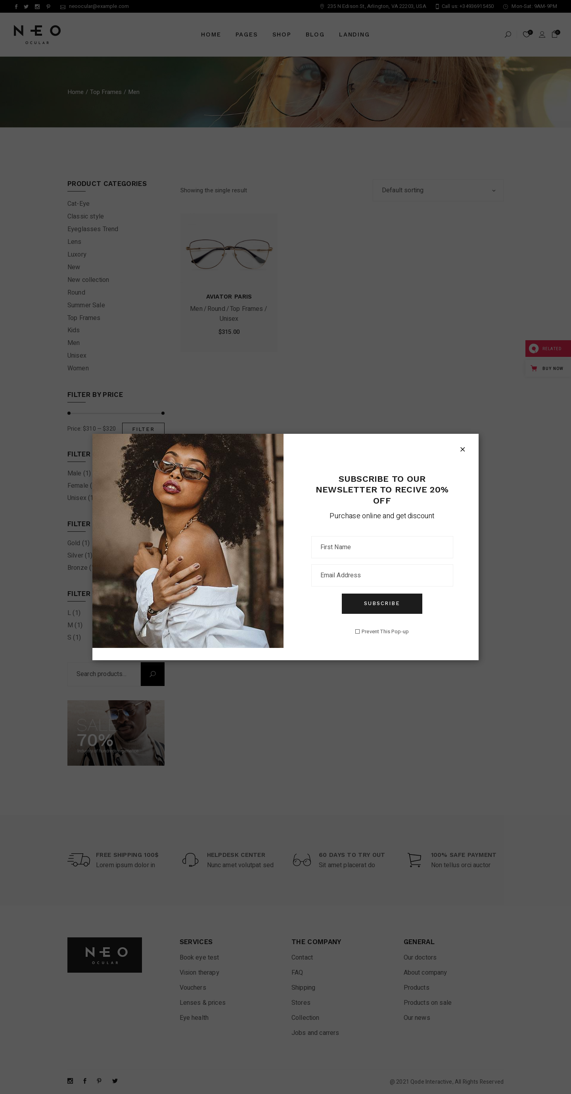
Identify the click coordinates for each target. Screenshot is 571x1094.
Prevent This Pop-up (385, 631)
